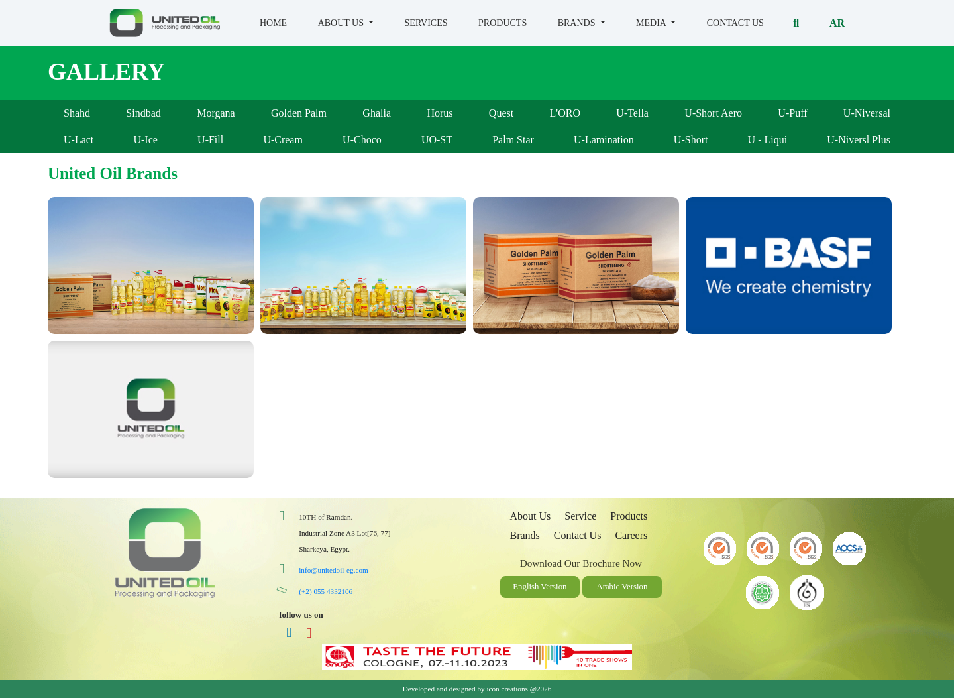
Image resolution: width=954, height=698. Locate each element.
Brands (525, 535)
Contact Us (735, 23)
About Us (530, 516)
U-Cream (283, 139)
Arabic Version (621, 586)
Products (502, 23)
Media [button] (652, 23)
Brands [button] (578, 23)
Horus (439, 113)
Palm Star (513, 139)
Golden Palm (299, 113)
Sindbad (143, 113)
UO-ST (436, 139)
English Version (539, 586)
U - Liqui (768, 139)
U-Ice (145, 139)
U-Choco (362, 139)
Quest (501, 113)
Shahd (77, 113)
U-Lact (78, 139)
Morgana (216, 113)
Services (426, 23)
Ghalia (376, 113)
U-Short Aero (713, 113)
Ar (837, 23)
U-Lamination (604, 139)
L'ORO (565, 113)
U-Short (691, 139)
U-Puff (792, 113)
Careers (631, 535)
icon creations (506, 689)
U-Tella (632, 113)
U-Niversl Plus (858, 139)
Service (580, 516)
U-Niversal (866, 113)
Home (273, 23)
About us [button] (342, 23)
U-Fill (210, 139)
